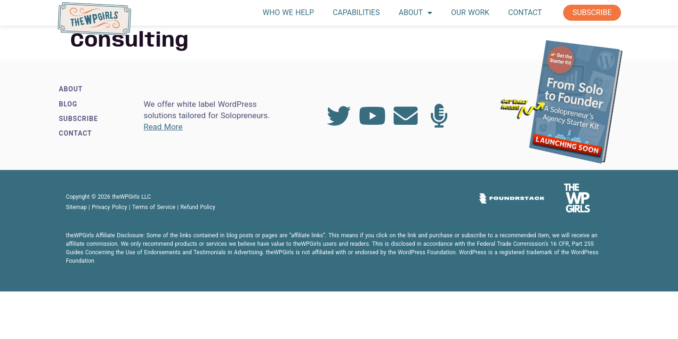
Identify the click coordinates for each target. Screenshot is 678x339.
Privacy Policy (109, 207)
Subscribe (592, 12)
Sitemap (76, 207)
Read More (163, 126)
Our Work (470, 12)
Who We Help (288, 12)
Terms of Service (154, 207)
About (415, 13)
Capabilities (356, 12)
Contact (525, 12)
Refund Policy (197, 207)
